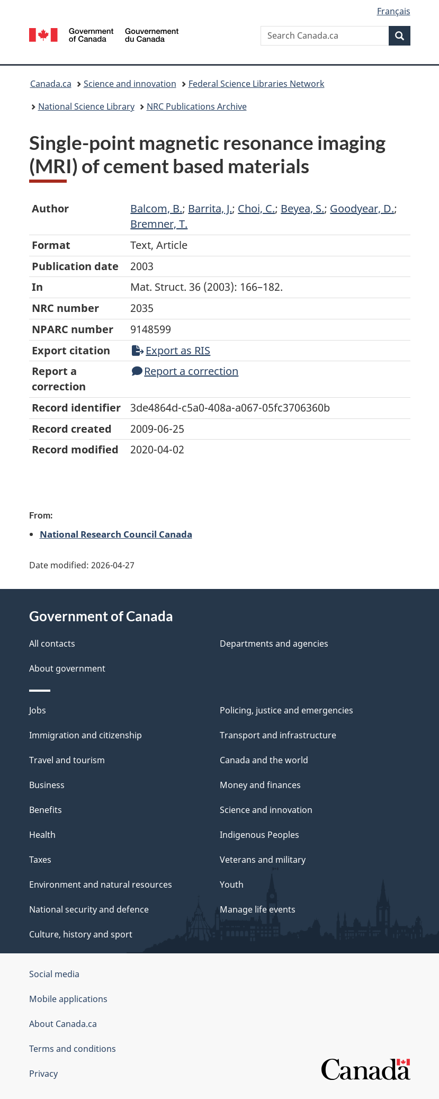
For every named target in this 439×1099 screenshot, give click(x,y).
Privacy (43, 1073)
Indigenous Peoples (259, 835)
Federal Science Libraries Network (257, 84)
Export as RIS (171, 350)
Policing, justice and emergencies (286, 710)
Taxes (40, 859)
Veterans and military (263, 859)
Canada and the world (264, 760)
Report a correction (185, 371)
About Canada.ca (63, 1024)
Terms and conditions (72, 1049)
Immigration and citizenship (85, 735)
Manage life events (257, 909)
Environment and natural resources (100, 884)
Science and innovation (130, 84)
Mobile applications (68, 999)
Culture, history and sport (80, 934)
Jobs (37, 710)
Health (42, 835)
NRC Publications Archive (197, 106)
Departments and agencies (274, 643)
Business (47, 785)
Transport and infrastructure (278, 735)
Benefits (45, 810)
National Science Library (86, 106)
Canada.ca (50, 84)
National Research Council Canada (116, 534)
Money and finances (260, 785)
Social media (54, 974)
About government (67, 668)
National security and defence (89, 909)
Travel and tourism (67, 760)
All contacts (52, 643)
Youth (232, 884)
